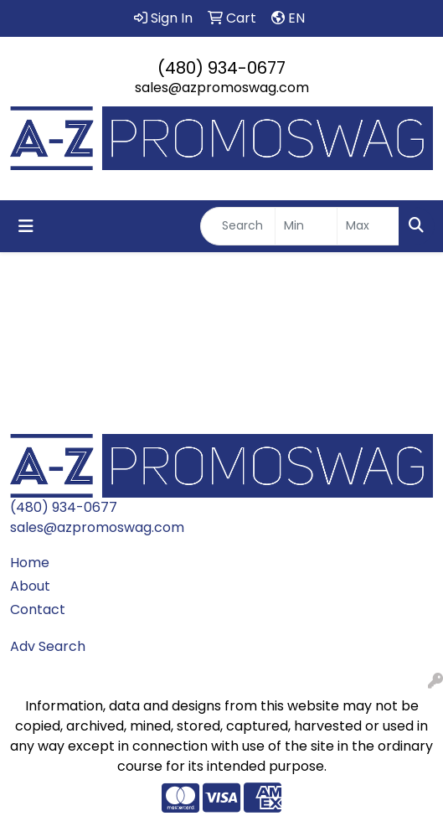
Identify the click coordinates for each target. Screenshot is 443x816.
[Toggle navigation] (26, 226)
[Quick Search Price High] (368, 226)
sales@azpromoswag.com (222, 87)
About (30, 586)
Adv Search (47, 646)
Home (29, 562)
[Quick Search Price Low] (306, 226)
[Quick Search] (238, 226)
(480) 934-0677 (221, 68)
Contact (37, 609)
